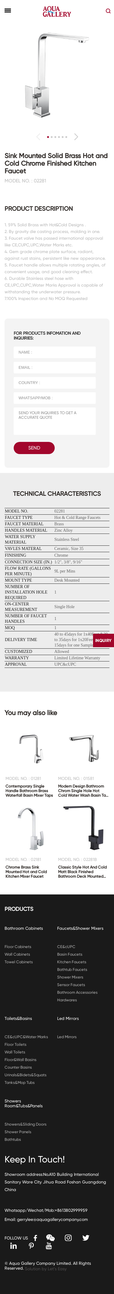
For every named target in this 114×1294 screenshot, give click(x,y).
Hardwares (67, 1000)
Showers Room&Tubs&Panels (24, 1103)
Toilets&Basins (18, 1018)
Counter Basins (18, 1067)
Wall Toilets (15, 1052)
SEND (34, 448)
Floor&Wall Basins (20, 1059)
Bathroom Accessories (77, 992)
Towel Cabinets (19, 962)
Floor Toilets (15, 1044)
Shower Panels (18, 1132)
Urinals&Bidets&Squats (26, 1075)
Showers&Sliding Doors (26, 1124)
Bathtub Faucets (72, 969)
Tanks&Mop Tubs (20, 1082)
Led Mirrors (68, 1018)
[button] (76, 136)
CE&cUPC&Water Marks (26, 1037)
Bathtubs (13, 1139)
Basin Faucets (69, 954)
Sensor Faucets (71, 984)
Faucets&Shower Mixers (80, 928)
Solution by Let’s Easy (46, 1268)
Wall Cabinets (17, 954)
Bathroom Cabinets (24, 928)
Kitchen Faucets (71, 962)
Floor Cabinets (18, 946)
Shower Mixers (70, 977)
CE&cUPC (66, 946)
